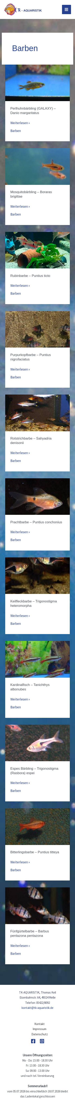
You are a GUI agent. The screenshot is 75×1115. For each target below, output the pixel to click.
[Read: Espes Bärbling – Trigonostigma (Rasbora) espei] (37, 742)
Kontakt (39, 1024)
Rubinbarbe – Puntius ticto (30, 276)
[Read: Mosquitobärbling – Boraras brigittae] (37, 166)
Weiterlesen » (20, 122)
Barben (15, 131)
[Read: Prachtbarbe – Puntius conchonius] (37, 496)
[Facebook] (33, 1041)
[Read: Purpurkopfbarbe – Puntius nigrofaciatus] (37, 329)
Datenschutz (39, 1034)
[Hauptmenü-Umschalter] (66, 9)
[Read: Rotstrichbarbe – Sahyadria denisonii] (37, 412)
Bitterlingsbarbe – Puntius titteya (34, 852)
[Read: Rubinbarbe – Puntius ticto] (37, 250)
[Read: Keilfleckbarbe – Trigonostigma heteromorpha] (37, 575)
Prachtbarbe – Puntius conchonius (36, 522)
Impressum (39, 1029)
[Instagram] (42, 1041)
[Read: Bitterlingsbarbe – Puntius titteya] (37, 826)
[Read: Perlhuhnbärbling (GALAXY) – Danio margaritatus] (37, 82)
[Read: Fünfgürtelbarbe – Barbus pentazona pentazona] (37, 905)
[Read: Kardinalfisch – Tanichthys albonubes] (37, 659)
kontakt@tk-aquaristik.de (37, 1008)
